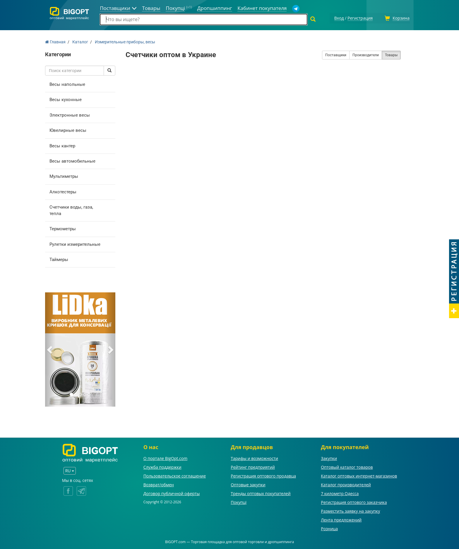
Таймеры (58, 258)
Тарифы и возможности (254, 457)
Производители (365, 54)
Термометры (62, 228)
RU (69, 470)
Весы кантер (62, 145)
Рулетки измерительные (74, 243)
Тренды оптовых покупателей (260, 492)
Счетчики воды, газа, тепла (71, 209)
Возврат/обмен (158, 484)
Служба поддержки (162, 466)
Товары (391, 54)
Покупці (238, 501)
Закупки (329, 457)
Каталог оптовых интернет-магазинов (359, 475)
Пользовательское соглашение (174, 475)
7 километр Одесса (340, 492)
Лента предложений (341, 519)
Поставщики (335, 54)
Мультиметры (63, 175)
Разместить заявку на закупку (350, 510)
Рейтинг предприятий (253, 466)
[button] (50, 349)
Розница (329, 528)
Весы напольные (67, 83)
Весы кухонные (65, 98)
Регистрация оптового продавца (263, 475)
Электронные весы (69, 114)
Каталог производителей (346, 484)
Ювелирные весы (67, 129)
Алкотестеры (62, 191)
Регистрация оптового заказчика (354, 501)
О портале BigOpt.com (165, 457)
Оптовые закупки (248, 484)
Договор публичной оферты (171, 492)
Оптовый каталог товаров (347, 466)
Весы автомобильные (72, 160)
